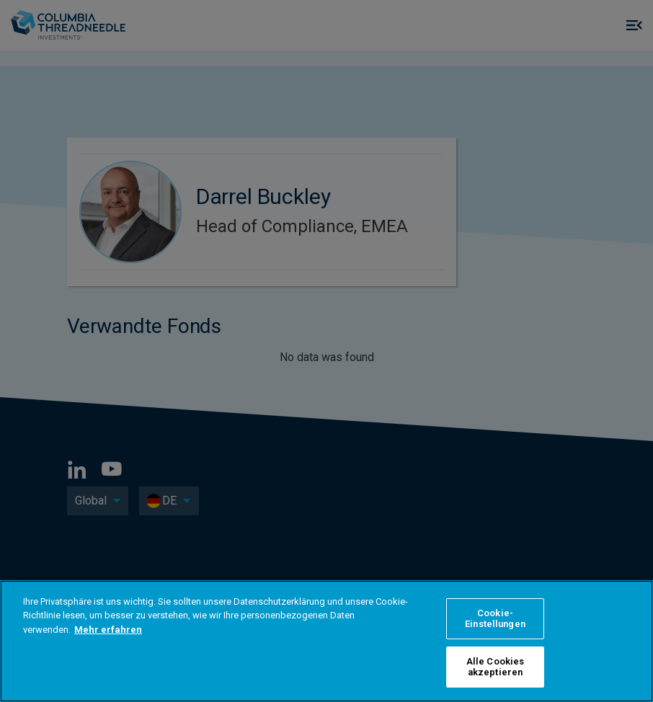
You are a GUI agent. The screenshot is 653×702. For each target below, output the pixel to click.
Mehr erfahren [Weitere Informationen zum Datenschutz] (108, 629)
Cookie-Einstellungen (495, 619)
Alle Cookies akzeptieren (495, 667)
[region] (326, 641)
